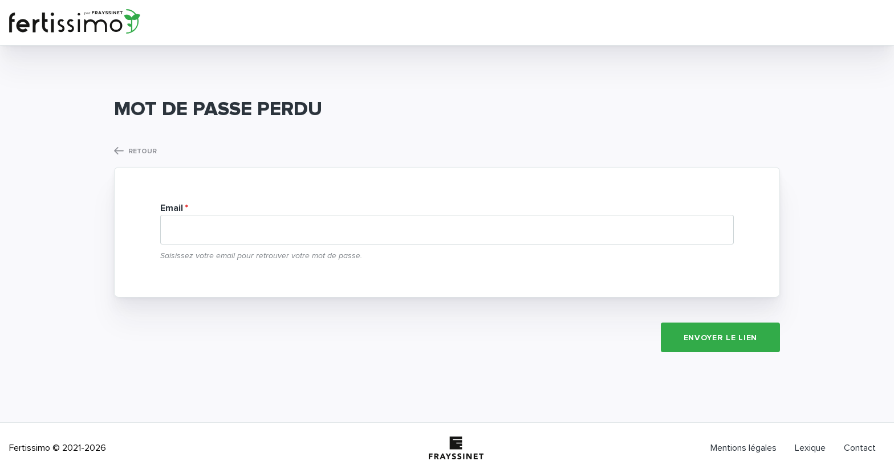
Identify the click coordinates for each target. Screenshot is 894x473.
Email (171, 208)
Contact (860, 447)
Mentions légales (743, 447)
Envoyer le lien (721, 338)
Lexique (810, 447)
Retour (135, 151)
